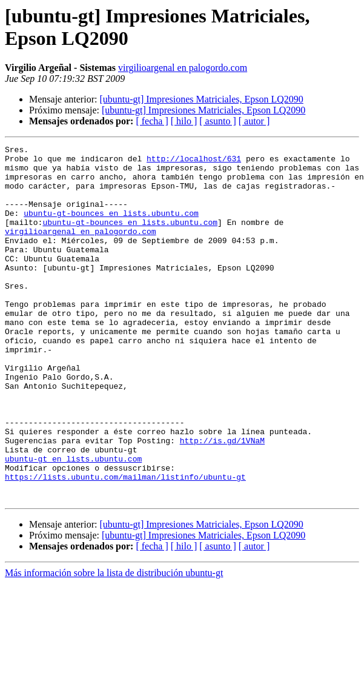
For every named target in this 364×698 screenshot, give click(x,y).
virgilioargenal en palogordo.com (182, 67)
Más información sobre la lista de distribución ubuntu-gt (114, 644)
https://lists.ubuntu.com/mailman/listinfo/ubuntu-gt (125, 544)
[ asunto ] (217, 121)
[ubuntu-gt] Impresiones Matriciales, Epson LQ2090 (201, 99)
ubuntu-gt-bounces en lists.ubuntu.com (111, 227)
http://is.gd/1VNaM (222, 500)
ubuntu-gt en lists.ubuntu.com (73, 522)
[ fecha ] (152, 121)
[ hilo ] (184, 121)
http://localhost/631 (194, 161)
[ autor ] (254, 121)
